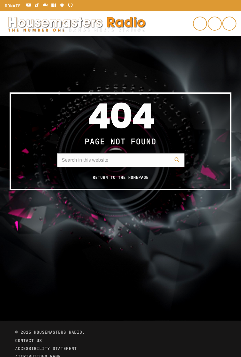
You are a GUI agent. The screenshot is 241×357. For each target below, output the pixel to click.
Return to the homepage (120, 177)
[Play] (229, 24)
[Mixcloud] (45, 6)
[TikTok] (37, 6)
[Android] (61, 6)
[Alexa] (70, 6)
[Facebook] (53, 6)
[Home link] (76, 23)
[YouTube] (28, 6)
